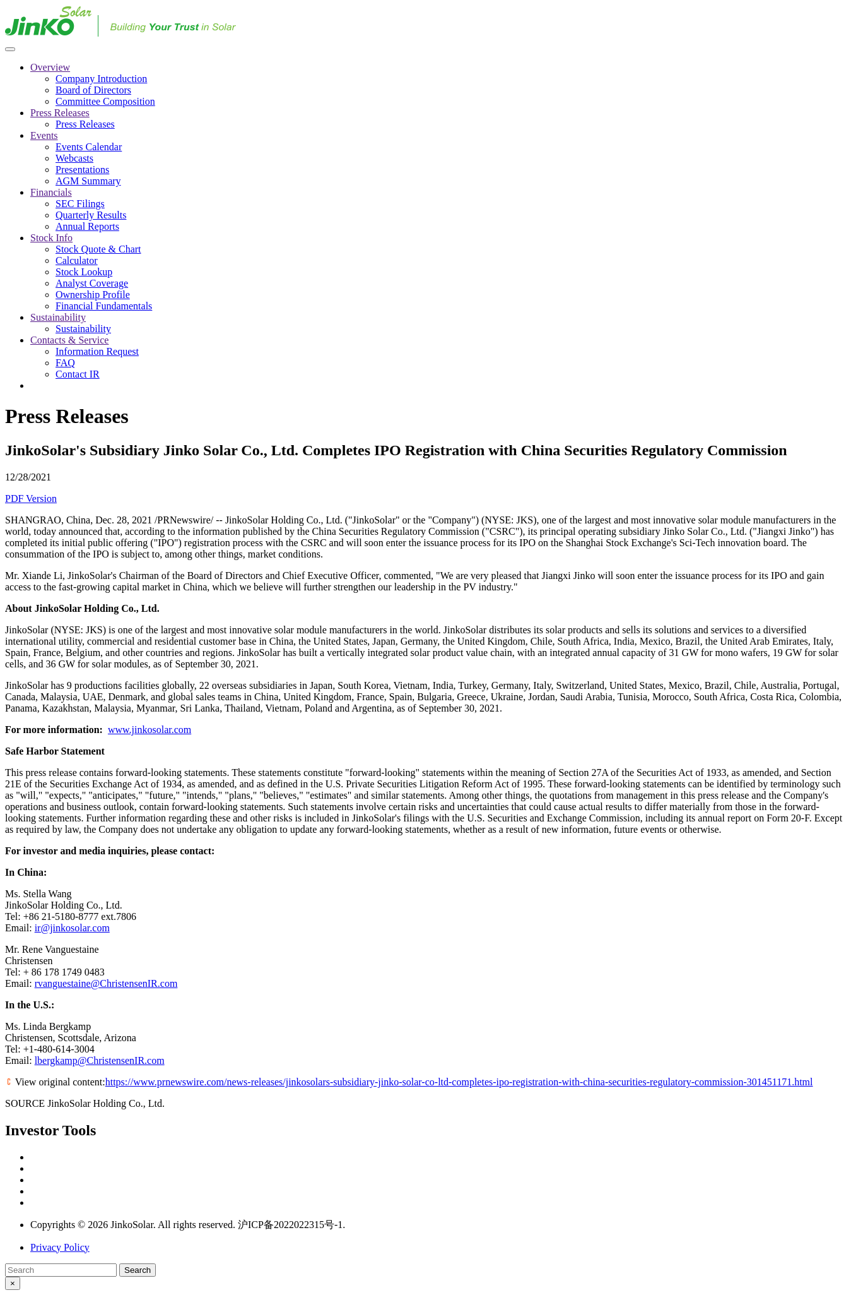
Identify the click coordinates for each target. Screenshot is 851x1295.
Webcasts (74, 158)
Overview (50, 67)
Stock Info (51, 237)
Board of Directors (93, 90)
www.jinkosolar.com (149, 729)
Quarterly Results (91, 215)
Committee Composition (105, 101)
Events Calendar (89, 146)
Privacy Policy (60, 1247)
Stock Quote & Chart (98, 249)
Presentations (82, 169)
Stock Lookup (84, 271)
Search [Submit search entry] (137, 1270)
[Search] (61, 1270)
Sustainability (58, 317)
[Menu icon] (10, 49)
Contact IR (78, 374)
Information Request (97, 351)
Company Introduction (101, 78)
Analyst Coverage (92, 283)
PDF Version (31, 498)
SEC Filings (80, 203)
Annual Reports (87, 226)
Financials (51, 192)
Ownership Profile (93, 294)
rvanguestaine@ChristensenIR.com (106, 983)
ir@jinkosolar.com (72, 927)
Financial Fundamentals (104, 306)
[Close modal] (12, 1283)
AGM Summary (88, 181)
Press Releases (60, 112)
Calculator (77, 260)
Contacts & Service (69, 340)
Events (44, 135)
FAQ (65, 362)
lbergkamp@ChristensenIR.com (100, 1060)
